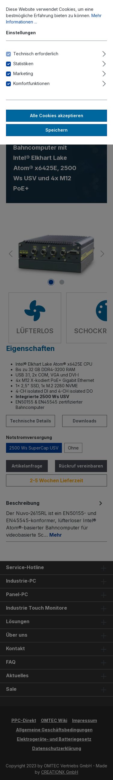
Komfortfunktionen (31, 83)
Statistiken (23, 63)
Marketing (23, 73)
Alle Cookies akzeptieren (56, 115)
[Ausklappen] (104, 52)
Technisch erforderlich (35, 53)
